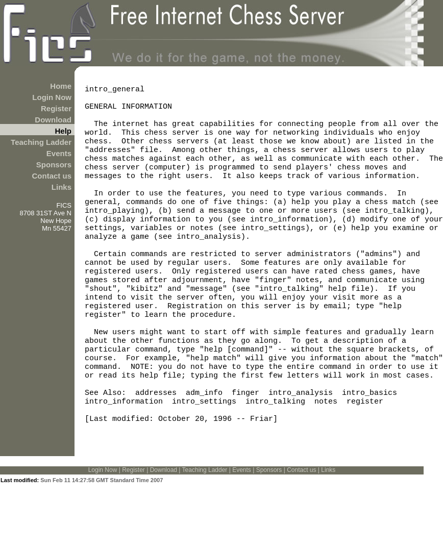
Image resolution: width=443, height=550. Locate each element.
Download (53, 119)
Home (60, 86)
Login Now (51, 97)
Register (56, 108)
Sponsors (53, 164)
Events (58, 153)
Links (61, 187)
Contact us (51, 175)
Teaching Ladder (41, 142)
